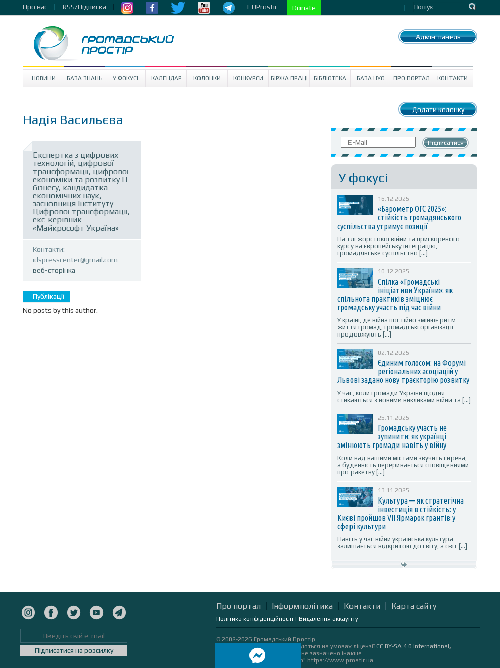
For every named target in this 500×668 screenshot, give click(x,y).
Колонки (207, 78)
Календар (166, 78)
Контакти (452, 78)
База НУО (371, 78)
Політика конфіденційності (254, 618)
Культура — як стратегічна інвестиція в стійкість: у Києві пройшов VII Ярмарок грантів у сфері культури (400, 513)
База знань (85, 78)
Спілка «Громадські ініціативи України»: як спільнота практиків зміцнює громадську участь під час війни (395, 294)
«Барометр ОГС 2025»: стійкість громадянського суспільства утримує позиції (399, 217)
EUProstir (262, 7)
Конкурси (248, 78)
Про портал (411, 78)
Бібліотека (330, 78)
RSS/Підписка (84, 7)
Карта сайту (413, 606)
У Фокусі (125, 78)
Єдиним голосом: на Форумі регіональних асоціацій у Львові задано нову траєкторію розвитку (403, 371)
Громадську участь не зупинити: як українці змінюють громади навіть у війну (392, 436)
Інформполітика (302, 606)
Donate (304, 8)
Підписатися (446, 142)
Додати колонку (438, 109)
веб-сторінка (54, 270)
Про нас (35, 7)
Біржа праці (289, 78)
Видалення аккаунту (328, 618)
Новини (44, 78)
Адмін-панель (438, 37)
